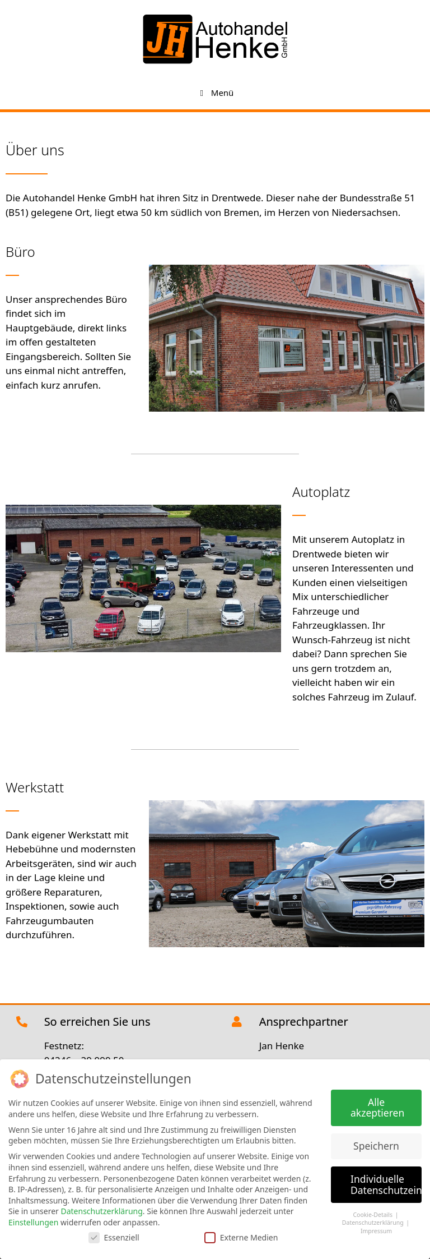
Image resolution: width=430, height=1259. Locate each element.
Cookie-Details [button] (373, 1214)
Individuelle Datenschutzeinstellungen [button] (386, 1183)
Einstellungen (33, 1221)
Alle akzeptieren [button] (377, 1106)
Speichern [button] (376, 1144)
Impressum (376, 1230)
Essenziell (113, 1235)
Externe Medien (241, 1235)
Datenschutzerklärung (101, 1210)
